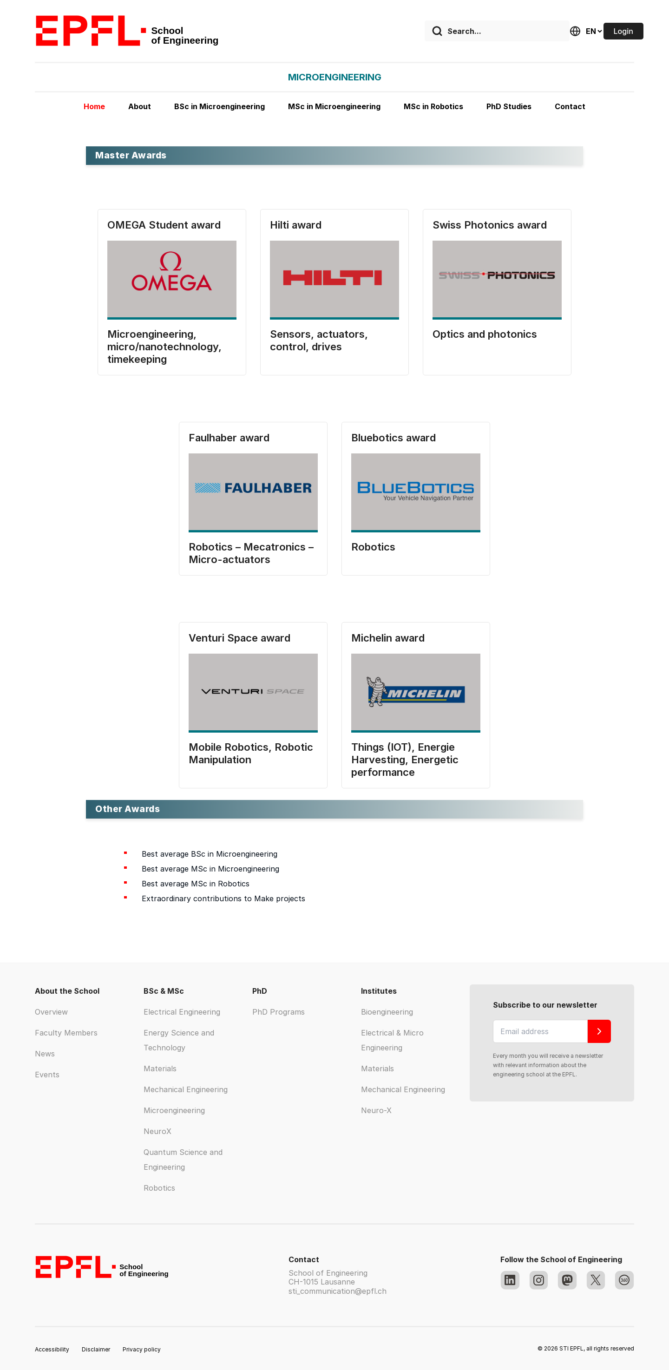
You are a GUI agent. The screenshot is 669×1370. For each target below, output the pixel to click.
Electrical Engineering (182, 1011)
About (139, 106)
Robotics (373, 547)
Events (47, 1074)
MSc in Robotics (433, 106)
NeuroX (157, 1131)
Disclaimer (96, 1349)
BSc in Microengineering (219, 106)
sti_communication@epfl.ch (338, 1291)
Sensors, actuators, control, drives (319, 340)
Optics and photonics (485, 334)
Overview (51, 1011)
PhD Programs (278, 1011)
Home (94, 106)
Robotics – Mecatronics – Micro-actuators (251, 553)
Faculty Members (66, 1032)
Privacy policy (142, 1349)
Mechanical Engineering (186, 1089)
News (45, 1053)
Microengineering (174, 1110)
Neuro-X (376, 1110)
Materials (160, 1068)
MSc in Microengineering (334, 106)
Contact (570, 106)
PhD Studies (508, 106)
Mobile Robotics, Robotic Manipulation (251, 753)
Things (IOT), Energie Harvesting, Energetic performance (405, 759)
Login (623, 31)
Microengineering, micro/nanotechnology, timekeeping (164, 346)
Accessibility (52, 1349)
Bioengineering (387, 1011)
